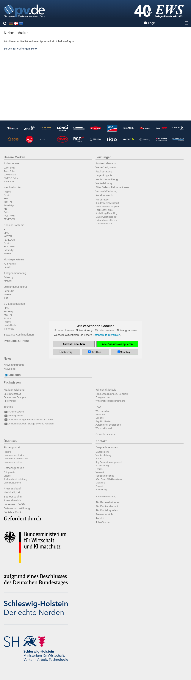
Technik (8, 406)
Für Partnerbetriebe (107, 502)
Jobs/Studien (103, 522)
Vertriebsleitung (103, 455)
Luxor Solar (9, 167)
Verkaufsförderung (107, 191)
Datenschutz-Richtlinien (106, 334)
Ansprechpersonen (107, 447)
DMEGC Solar (11, 178)
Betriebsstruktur (13, 496)
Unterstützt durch (12, 482)
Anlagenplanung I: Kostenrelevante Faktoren (28, 419)
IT (97, 493)
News (8, 358)
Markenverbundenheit (106, 217)
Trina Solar (9, 181)
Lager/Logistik (104, 175)
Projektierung (102, 465)
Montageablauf (13, 415)
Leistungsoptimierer (15, 286)
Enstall (7, 267)
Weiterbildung (104, 183)
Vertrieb (99, 458)
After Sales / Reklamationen (112, 187)
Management (102, 452)
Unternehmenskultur (14, 455)
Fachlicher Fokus (104, 210)
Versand (100, 472)
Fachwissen (12, 382)
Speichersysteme (14, 225)
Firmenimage (102, 199)
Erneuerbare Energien (15, 397)
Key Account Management (109, 462)
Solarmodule (11, 163)
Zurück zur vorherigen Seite (20, 48)
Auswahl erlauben (73, 344)
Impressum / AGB (14, 504)
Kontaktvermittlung (107, 179)
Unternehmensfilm (13, 462)
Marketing (100, 482)
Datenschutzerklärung (17, 508)
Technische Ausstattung (15, 479)
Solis (6, 212)
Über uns (10, 441)
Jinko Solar (9, 171)
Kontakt (101, 441)
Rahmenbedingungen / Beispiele (112, 394)
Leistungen (103, 157)
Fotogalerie (9, 472)
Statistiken (96, 352)
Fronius (7, 195)
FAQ (98, 406)
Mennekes (9, 328)
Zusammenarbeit (104, 223)
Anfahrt (100, 518)
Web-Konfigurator (106, 167)
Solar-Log (8, 277)
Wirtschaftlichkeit (106, 389)
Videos (7, 476)
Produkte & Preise (16, 340)
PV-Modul (100, 414)
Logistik (99, 469)
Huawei (7, 192)
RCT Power (9, 215)
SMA (6, 198)
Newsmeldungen (14, 364)
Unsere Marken (14, 157)
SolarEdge (9, 205)
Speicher (100, 418)
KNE (6, 209)
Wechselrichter (12, 187)
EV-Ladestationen (14, 303)
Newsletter (10, 368)
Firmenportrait (12, 447)
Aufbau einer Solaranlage (108, 425)
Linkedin (12, 374)
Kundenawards (104, 195)
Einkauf (99, 486)
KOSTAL (8, 202)
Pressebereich (12, 500)
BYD (6, 229)
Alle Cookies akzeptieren (117, 344)
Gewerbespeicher (106, 434)
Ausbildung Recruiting (106, 213)
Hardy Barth (10, 325)
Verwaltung (101, 489)
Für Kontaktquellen (107, 510)
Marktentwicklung (14, 389)
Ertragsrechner (103, 397)
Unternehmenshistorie (106, 220)
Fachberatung (104, 171)
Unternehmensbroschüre (16, 458)
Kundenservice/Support (107, 203)
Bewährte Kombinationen (19, 334)
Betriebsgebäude (14, 467)
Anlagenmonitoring (15, 273)
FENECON (9, 219)
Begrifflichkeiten (103, 421)
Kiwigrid (8, 280)
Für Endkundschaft (107, 506)
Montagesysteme (14, 259)
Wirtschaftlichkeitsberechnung (110, 401)
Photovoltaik (10, 401)
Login (152, 23)
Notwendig (66, 352)
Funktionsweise (14, 411)
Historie (7, 452)
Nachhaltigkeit (12, 492)
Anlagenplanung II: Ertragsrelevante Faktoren (29, 423)
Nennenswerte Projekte (107, 206)
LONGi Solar (10, 174)
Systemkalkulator (106, 163)
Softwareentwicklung (106, 496)
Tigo (6, 298)
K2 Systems (10, 263)
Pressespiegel (12, 488)
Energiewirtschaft (12, 394)
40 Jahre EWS (12, 512)
